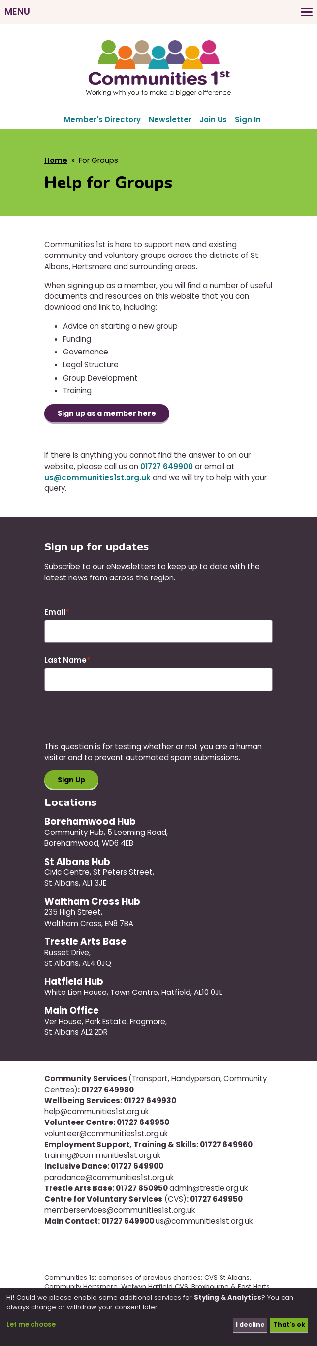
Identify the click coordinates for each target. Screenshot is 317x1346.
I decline (248, 1325)
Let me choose (31, 1325)
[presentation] (119, 723)
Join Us (213, 119)
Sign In (248, 119)
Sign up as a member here (109, 414)
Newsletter (170, 119)
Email (54, 613)
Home (55, 160)
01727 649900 (166, 467)
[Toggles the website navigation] (158, 12)
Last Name (65, 661)
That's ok (288, 1325)
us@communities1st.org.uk (97, 478)
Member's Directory (102, 119)
